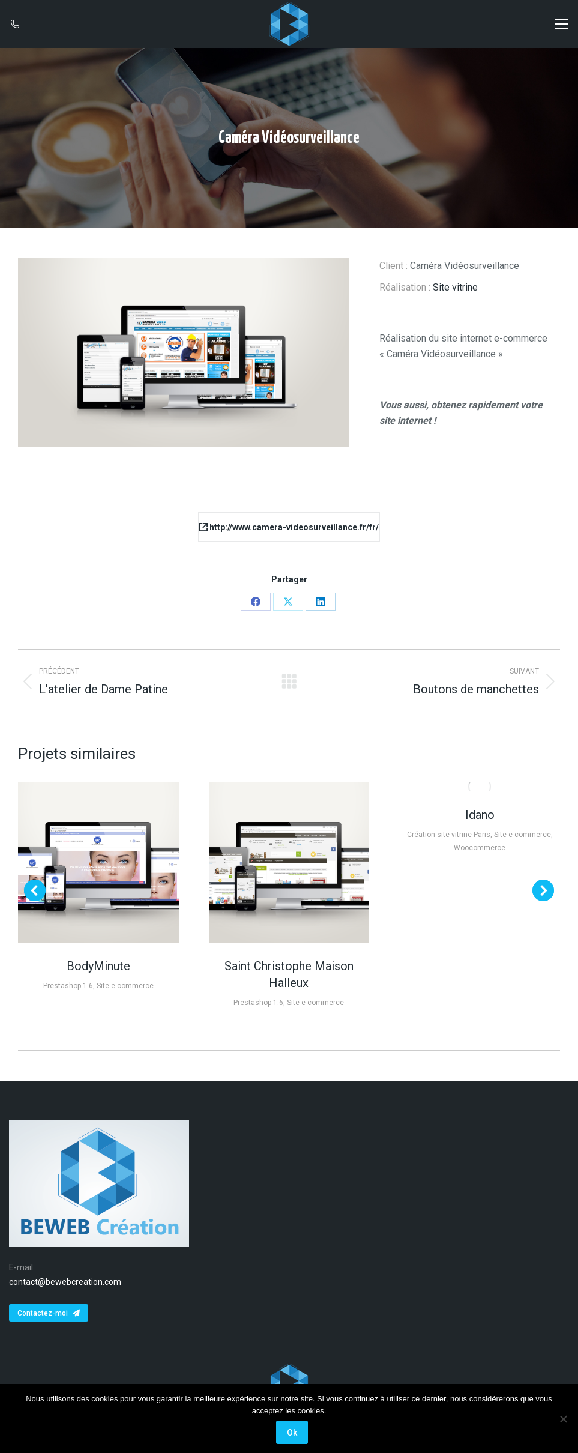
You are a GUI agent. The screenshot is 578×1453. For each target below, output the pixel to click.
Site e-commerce (125, 986)
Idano (480, 815)
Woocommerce (479, 848)
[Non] (563, 1419)
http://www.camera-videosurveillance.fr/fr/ (289, 527)
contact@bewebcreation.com (65, 1282)
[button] (35, 890)
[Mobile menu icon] (562, 24)
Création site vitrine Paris (448, 834)
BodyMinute (98, 966)
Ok (292, 1432)
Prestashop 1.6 (68, 986)
